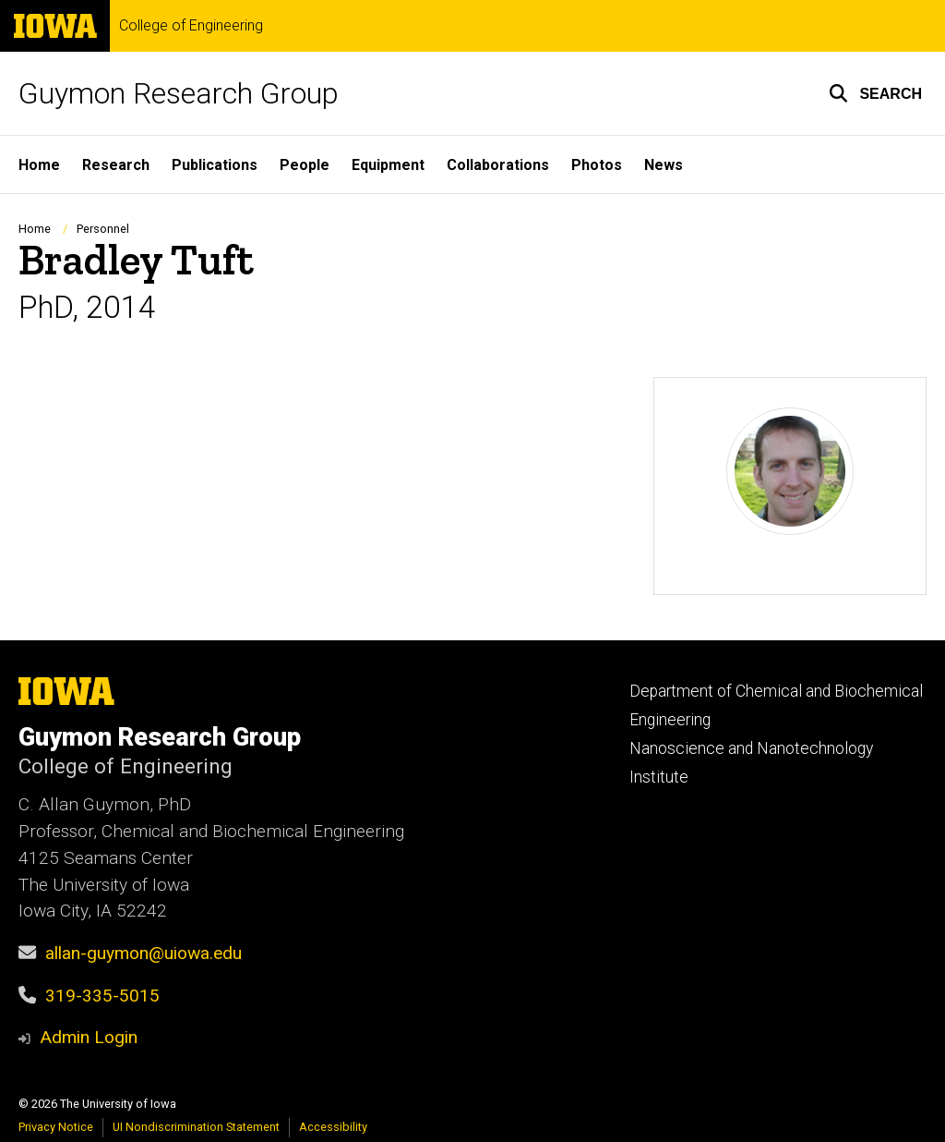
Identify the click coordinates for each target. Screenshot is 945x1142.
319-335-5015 (102, 995)
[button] (875, 93)
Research (116, 165)
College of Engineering (191, 26)
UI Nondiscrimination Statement (196, 1127)
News (663, 165)
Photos (596, 165)
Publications (214, 165)
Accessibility (333, 1127)
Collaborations (498, 165)
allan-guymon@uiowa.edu (143, 953)
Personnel (103, 229)
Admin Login (89, 1037)
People (304, 165)
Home (39, 165)
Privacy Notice (55, 1127)
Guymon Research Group (178, 93)
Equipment (388, 165)
